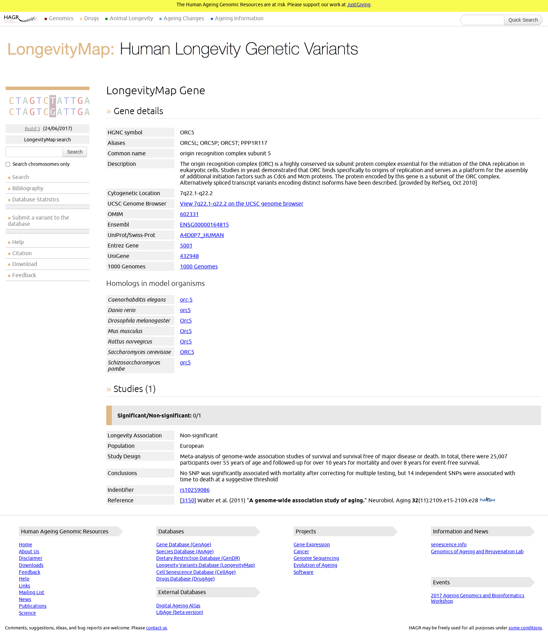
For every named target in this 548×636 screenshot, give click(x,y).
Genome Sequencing (316, 558)
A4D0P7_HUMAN (202, 235)
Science (27, 613)
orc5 (185, 310)
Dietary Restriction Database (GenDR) (198, 558)
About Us (29, 551)
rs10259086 (195, 490)
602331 (189, 214)
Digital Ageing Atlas (178, 605)
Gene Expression (312, 544)
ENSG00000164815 (204, 224)
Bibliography (27, 188)
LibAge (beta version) (179, 612)
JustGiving (358, 4)
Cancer (301, 551)
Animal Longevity (131, 18)
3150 (188, 500)
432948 (189, 256)
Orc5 (186, 320)
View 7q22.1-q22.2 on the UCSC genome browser (241, 203)
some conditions (525, 627)
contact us (156, 627)
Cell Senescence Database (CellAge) (196, 572)
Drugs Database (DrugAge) (185, 579)
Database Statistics (35, 199)
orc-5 (186, 299)
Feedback (24, 275)
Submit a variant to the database (38, 220)
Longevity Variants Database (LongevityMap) (205, 565)
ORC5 (187, 352)
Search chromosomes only (38, 164)
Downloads (31, 565)
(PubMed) (487, 500)
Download (24, 264)
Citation (22, 253)
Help (18, 242)
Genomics (61, 18)
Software (303, 572)
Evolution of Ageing (315, 565)
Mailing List (31, 592)
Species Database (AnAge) (185, 551)
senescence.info (449, 544)
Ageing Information (239, 18)
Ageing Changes (184, 18)
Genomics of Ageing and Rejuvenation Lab (477, 551)
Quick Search (523, 20)
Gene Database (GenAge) (183, 544)
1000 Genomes (199, 266)
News (25, 599)
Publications (32, 606)
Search (74, 152)
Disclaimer (30, 558)
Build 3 (32, 128)
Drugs (91, 18)
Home (25, 544)
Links (24, 586)
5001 (186, 245)
